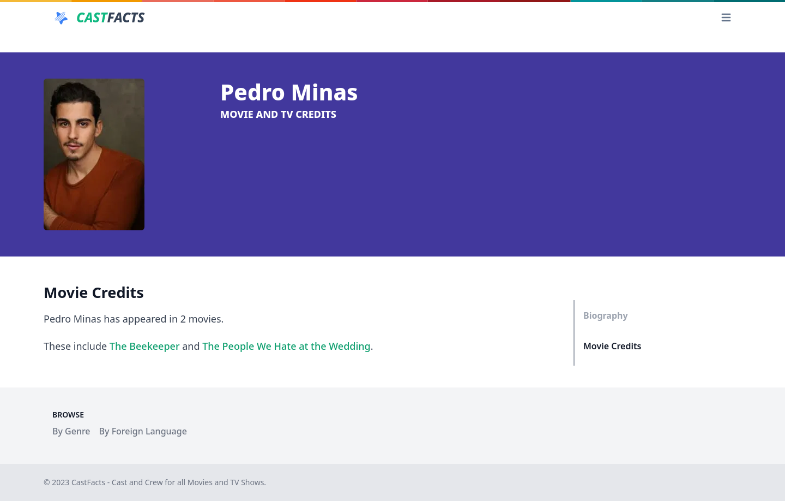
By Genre (71, 431)
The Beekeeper (145, 346)
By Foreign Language (143, 431)
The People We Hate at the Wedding (286, 346)
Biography (605, 315)
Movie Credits (612, 346)
